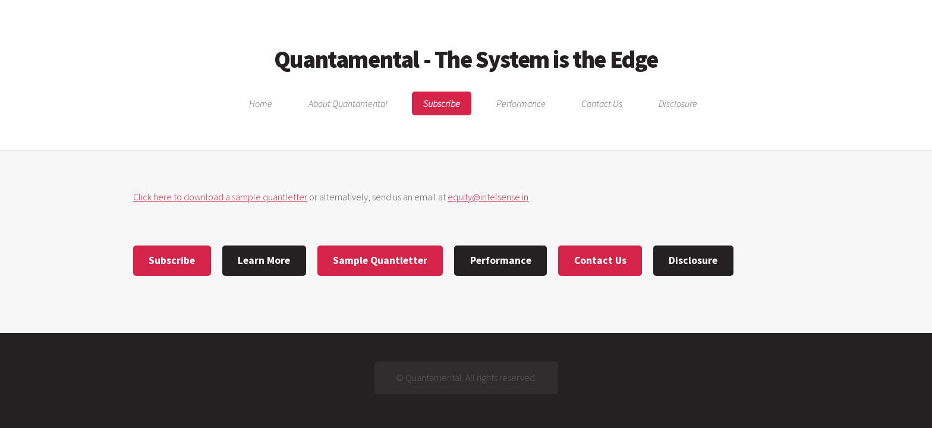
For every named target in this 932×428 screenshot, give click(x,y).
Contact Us (601, 103)
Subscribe (441, 103)
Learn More (264, 260)
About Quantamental (348, 103)
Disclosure (678, 103)
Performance (521, 103)
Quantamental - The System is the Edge (466, 59)
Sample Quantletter (380, 260)
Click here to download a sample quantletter (220, 197)
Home (260, 103)
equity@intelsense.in (488, 197)
